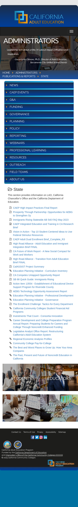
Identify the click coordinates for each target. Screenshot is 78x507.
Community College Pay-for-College (32, 343)
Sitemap (62, 432)
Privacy (40, 432)
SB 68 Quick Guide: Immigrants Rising (33, 279)
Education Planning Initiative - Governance (35, 299)
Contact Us (16, 432)
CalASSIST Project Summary (28, 266)
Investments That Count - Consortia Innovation (38, 316)
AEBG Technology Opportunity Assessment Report (40, 291)
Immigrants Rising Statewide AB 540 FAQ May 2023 (41, 219)
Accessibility (51, 432)
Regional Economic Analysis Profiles (32, 339)
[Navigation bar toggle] (71, 31)
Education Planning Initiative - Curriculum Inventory (40, 271)
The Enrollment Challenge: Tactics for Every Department (43, 304)
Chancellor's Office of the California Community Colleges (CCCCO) (34, 455)
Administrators (26, 72)
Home (6, 72)
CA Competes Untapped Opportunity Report (36, 275)
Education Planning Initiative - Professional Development (43, 295)
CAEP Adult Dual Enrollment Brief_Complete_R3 (39, 239)
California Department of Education (31, 452)
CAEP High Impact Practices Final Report (35, 207)
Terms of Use (29, 432)
